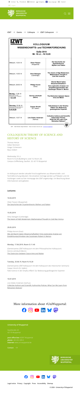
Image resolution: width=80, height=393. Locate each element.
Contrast (13, 2)
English (14, 5)
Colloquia (31, 32)
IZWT (9, 32)
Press (34, 383)
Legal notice (11, 383)
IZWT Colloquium (47, 32)
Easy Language (52, 2)
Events (19, 32)
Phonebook (23, 2)
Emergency (41, 2)
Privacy (19, 383)
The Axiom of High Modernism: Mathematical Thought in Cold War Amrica (35, 219)
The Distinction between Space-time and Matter (25, 253)
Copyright (27, 383)
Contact (10, 348)
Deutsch (63, 2)
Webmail (32, 2)
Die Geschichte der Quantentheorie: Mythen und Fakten (28, 204)
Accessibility (41, 383)
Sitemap (50, 383)
